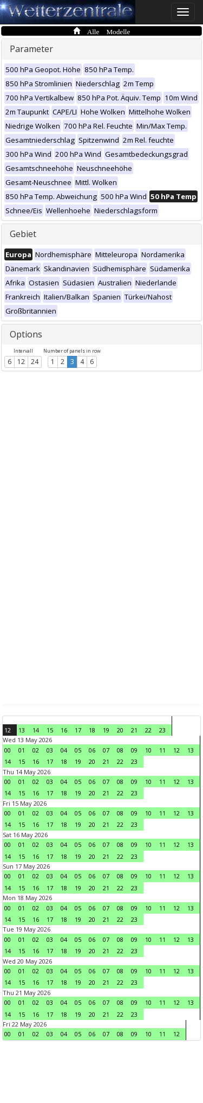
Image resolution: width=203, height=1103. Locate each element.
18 (92, 730)
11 (162, 750)
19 (106, 730)
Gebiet (23, 234)
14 (35, 730)
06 (92, 750)
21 (134, 730)
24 (34, 361)
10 (148, 750)
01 (21, 750)
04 (64, 750)
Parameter (31, 49)
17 (78, 730)
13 (21, 730)
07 (106, 750)
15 (50, 730)
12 (21, 361)
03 (50, 750)
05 (78, 750)
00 (7, 750)
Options (26, 334)
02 (35, 750)
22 (148, 730)
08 (120, 750)
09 (134, 750)
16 (64, 730)
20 (120, 730)
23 (162, 730)
